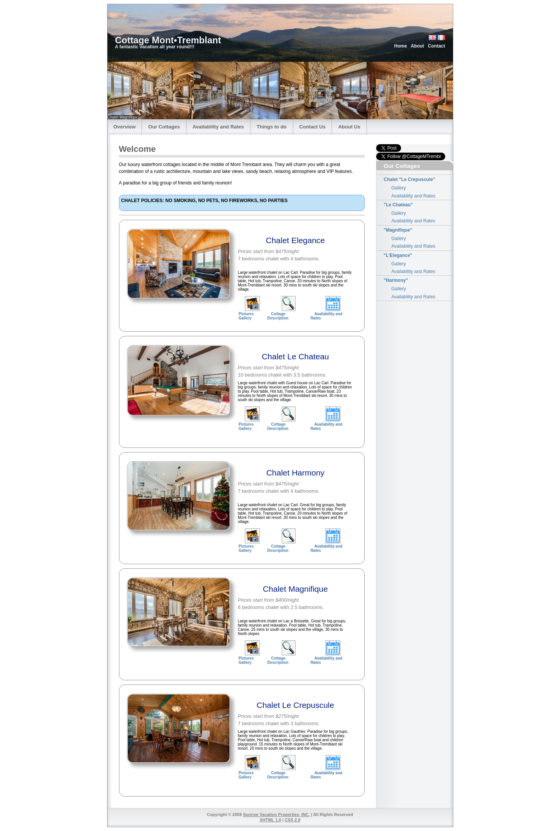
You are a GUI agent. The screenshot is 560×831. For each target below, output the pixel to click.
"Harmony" (396, 280)
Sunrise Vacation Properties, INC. (276, 814)
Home (400, 46)
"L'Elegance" (398, 255)
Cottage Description (277, 316)
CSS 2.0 (293, 820)
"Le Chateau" (398, 204)
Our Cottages (164, 127)
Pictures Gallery (246, 316)
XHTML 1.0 (270, 820)
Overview (125, 127)
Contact (436, 46)
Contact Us (312, 127)
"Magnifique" (398, 230)
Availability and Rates (218, 127)
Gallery (399, 188)
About (417, 46)
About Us (349, 127)
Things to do (272, 127)
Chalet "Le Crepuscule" (409, 179)
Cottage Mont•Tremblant (168, 40)
